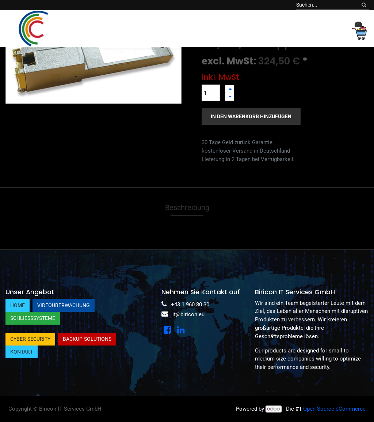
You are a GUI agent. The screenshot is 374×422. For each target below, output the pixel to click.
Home (17, 305)
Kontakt (21, 352)
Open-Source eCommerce (334, 409)
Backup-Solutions (87, 339)
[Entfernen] (229, 97)
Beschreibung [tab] (187, 207)
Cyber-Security (30, 339)
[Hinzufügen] (229, 89)
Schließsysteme (32, 318)
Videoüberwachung (63, 305)
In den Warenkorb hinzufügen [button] (251, 116)
